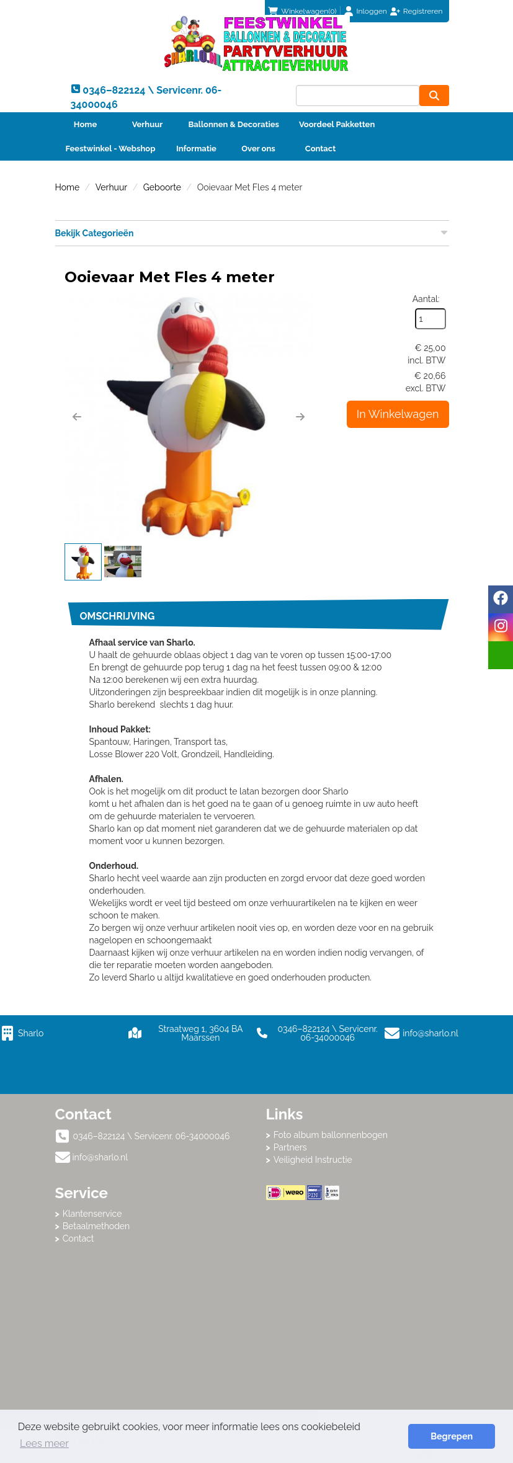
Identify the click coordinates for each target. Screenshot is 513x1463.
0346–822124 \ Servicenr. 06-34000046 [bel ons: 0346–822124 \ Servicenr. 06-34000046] (151, 1136)
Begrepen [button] (451, 1436)
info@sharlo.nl (430, 1033)
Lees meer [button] (44, 1443)
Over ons (258, 148)
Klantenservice (92, 1214)
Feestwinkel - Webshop (111, 148)
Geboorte (162, 187)
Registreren (423, 11)
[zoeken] (434, 95)
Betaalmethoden (96, 1226)
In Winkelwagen (398, 413)
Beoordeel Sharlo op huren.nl (362, 1268)
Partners (290, 1147)
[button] (77, 416)
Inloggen (372, 11)
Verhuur (147, 124)
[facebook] (500, 599)
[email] (500, 655)
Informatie (196, 148)
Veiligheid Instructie (313, 1160)
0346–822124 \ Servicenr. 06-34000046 (317, 1033)
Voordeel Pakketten (337, 124)
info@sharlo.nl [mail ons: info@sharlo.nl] (100, 1157)
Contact (320, 148)
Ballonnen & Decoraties (234, 124)
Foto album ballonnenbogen (331, 1135)
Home (85, 124)
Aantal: (426, 299)
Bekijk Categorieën (252, 232)
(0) (302, 11)
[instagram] (500, 627)
